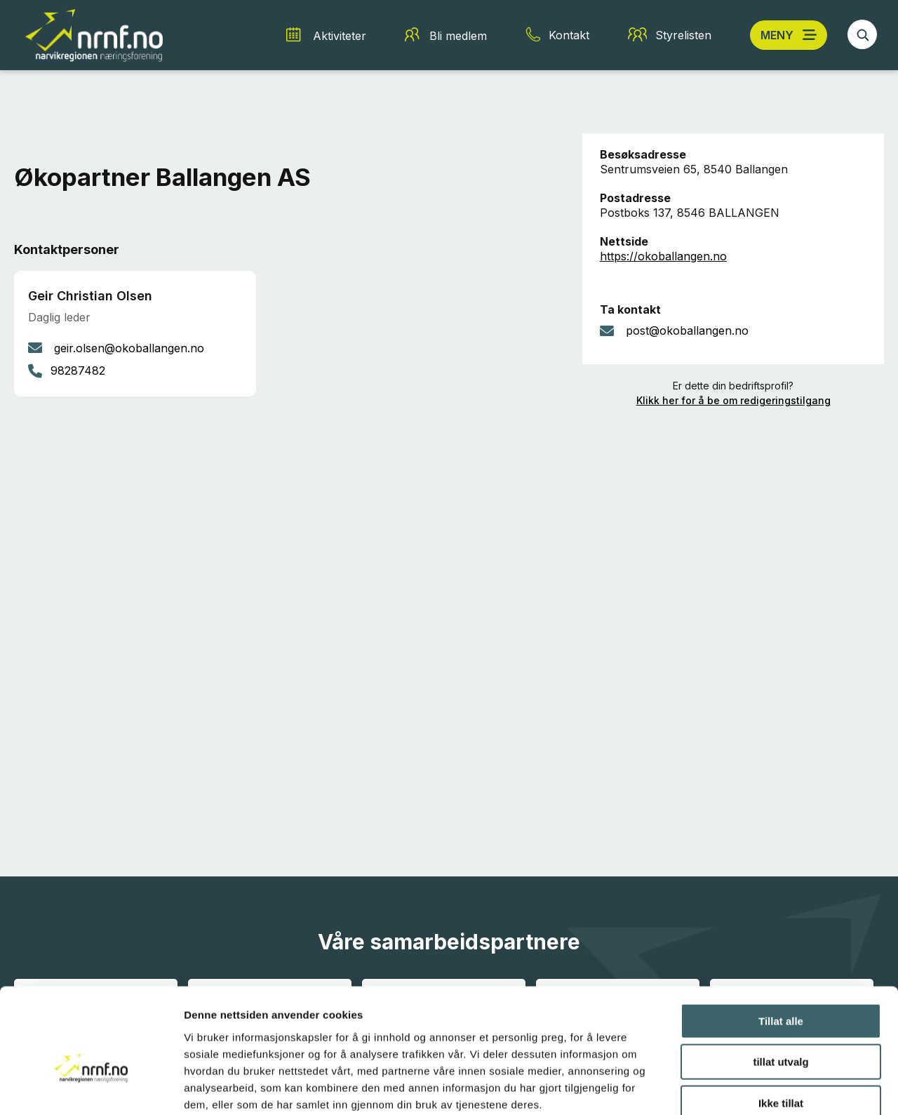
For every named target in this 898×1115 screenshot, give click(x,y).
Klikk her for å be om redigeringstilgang (733, 400)
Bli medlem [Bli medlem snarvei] (458, 36)
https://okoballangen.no (663, 256)
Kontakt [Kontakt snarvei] (569, 35)
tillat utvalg (780, 985)
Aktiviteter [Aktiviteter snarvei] (339, 36)
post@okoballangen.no (687, 330)
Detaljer (747, 1087)
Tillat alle (780, 943)
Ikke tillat (780, 1025)
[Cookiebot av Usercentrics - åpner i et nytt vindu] (90, 1087)
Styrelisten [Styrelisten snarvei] (683, 35)
